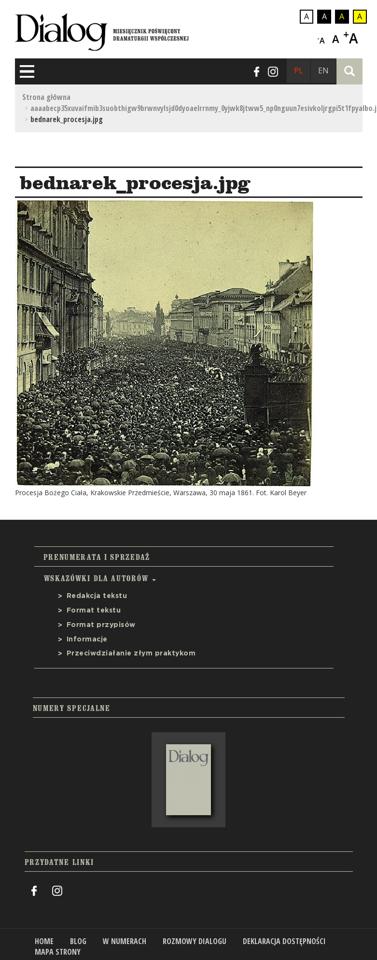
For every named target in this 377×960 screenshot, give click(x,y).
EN (323, 70)
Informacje (87, 639)
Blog (78, 941)
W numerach (124, 941)
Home (44, 941)
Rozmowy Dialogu (194, 941)
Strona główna (46, 97)
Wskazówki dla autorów (100, 578)
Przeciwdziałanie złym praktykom (131, 653)
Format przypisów (101, 625)
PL (298, 70)
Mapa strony (58, 951)
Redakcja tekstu (97, 596)
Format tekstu (94, 610)
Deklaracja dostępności (284, 941)
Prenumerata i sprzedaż (96, 557)
